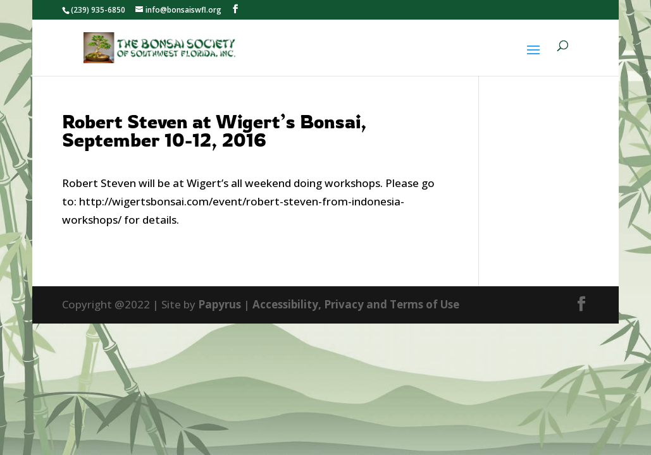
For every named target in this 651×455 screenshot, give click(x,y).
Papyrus (219, 304)
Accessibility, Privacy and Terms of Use (355, 304)
